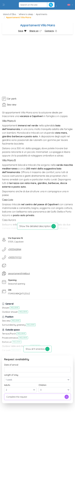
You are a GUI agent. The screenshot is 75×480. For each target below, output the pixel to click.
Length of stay (11, 375)
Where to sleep (26, 14)
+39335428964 (14, 249)
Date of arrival (11, 365)
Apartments (41, 14)
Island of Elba (9, 14)
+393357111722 (14, 257)
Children (42, 385)
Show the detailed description (37, 226)
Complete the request (37, 397)
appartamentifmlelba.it (19, 273)
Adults (7, 385)
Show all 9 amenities (37, 349)
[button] (3, 5)
